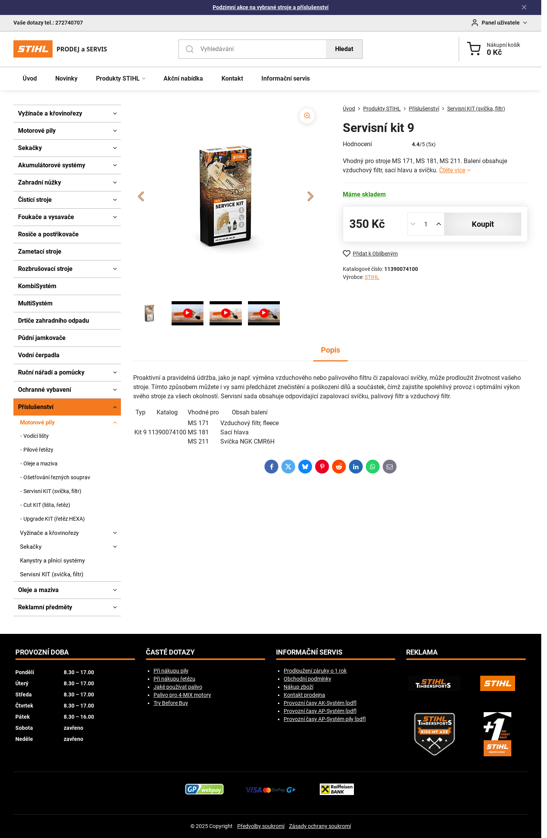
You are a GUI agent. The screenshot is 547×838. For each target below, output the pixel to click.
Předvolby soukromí (260, 826)
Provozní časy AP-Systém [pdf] (320, 711)
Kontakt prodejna (304, 695)
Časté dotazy (170, 652)
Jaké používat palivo (178, 687)
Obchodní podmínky (307, 679)
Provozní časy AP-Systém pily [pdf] (325, 719)
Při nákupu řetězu (174, 679)
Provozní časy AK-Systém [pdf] (320, 703)
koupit (483, 224)
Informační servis (309, 652)
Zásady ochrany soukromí (320, 826)
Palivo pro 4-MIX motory (182, 695)
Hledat (344, 49)
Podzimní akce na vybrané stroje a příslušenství (271, 7)
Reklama (422, 652)
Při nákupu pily (171, 671)
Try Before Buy (171, 703)
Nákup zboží (298, 687)
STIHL (372, 277)
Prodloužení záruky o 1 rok (315, 671)
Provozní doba (42, 652)
